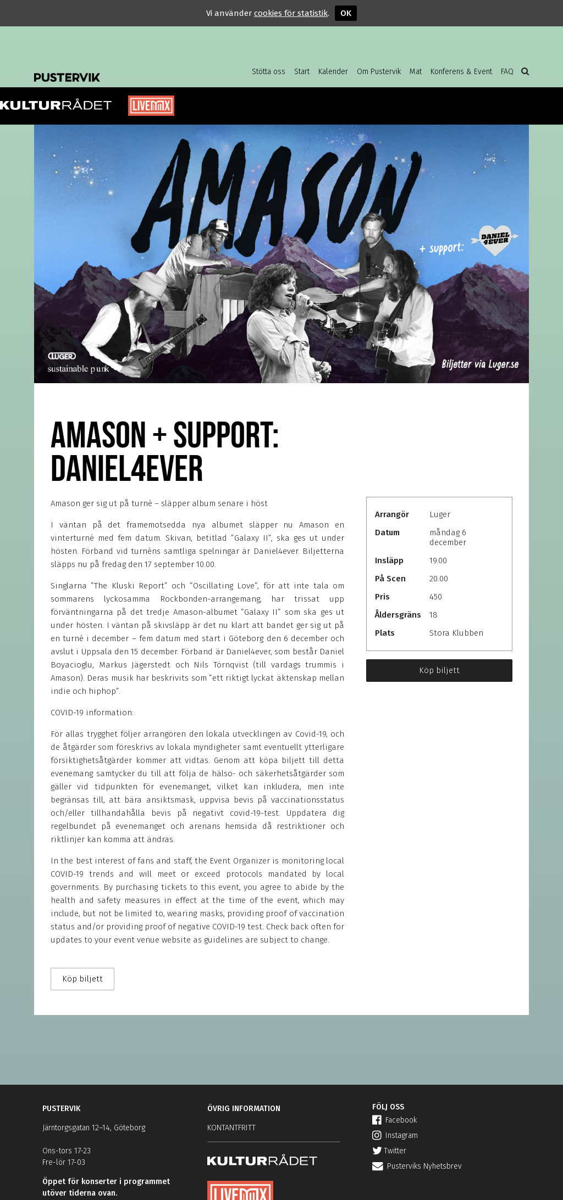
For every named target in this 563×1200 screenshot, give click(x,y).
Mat (416, 71)
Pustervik (122, 68)
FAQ (507, 71)
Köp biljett (439, 670)
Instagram (395, 1135)
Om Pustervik (379, 71)
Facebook (394, 1120)
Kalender (333, 71)
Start (302, 71)
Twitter (389, 1151)
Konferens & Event (461, 71)
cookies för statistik (291, 13)
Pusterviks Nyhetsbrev (417, 1166)
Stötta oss (268, 71)
